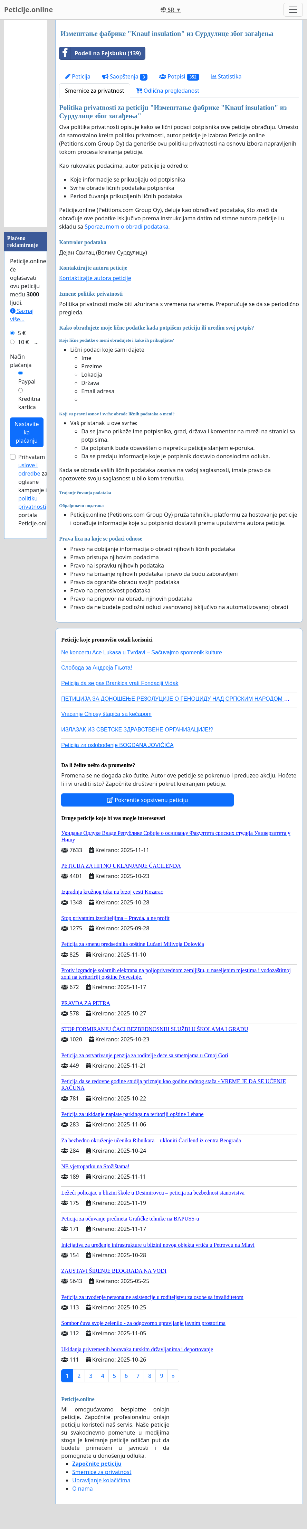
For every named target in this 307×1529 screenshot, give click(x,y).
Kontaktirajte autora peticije (95, 278)
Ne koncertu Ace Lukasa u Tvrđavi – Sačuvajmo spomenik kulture (141, 652)
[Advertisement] (25, 123)
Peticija (77, 76)
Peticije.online (28, 9)
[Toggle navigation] (293, 10)
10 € (23, 342)
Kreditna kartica (29, 403)
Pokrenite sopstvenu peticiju (147, 800)
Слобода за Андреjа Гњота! (96, 668)
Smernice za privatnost (94, 90)
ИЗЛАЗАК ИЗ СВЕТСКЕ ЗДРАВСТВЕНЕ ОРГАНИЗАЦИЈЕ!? (137, 730)
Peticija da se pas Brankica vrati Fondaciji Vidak (119, 683)
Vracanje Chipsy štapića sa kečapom (106, 714)
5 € (22, 333)
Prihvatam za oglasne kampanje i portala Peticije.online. (37, 490)
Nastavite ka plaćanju (27, 432)
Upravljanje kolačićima (101, 1480)
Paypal (27, 381)
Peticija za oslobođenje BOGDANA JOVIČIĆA (117, 745)
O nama (82, 1488)
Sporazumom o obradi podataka (126, 226)
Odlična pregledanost (167, 90)
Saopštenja (125, 77)
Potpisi (179, 77)
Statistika (226, 76)
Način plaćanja (21, 361)
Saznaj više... (21, 315)
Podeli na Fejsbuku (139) (100, 53)
